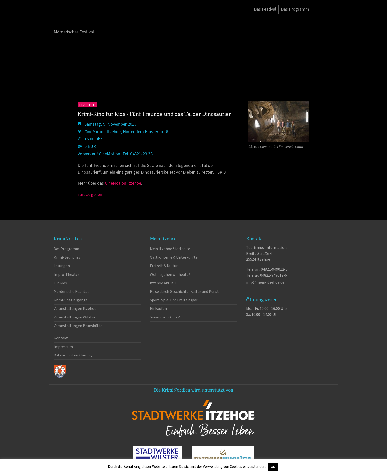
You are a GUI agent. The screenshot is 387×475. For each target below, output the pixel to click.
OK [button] (273, 467)
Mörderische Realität (71, 291)
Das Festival (265, 9)
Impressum (63, 347)
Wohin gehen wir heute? (170, 274)
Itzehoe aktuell (163, 283)
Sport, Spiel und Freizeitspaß (174, 300)
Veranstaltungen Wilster (74, 317)
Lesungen (62, 266)
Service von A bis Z (165, 317)
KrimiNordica (79, 19)
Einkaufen (158, 308)
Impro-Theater (66, 274)
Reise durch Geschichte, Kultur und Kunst (184, 291)
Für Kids (60, 283)
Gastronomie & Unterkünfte (174, 257)
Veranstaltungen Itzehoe (75, 308)
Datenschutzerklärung (73, 355)
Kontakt (61, 338)
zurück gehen (90, 194)
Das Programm (295, 9)
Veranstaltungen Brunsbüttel (79, 326)
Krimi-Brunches (67, 257)
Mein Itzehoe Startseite (170, 249)
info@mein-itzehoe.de (265, 282)
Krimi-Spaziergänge (71, 300)
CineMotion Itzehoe (123, 183)
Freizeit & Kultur (164, 266)
